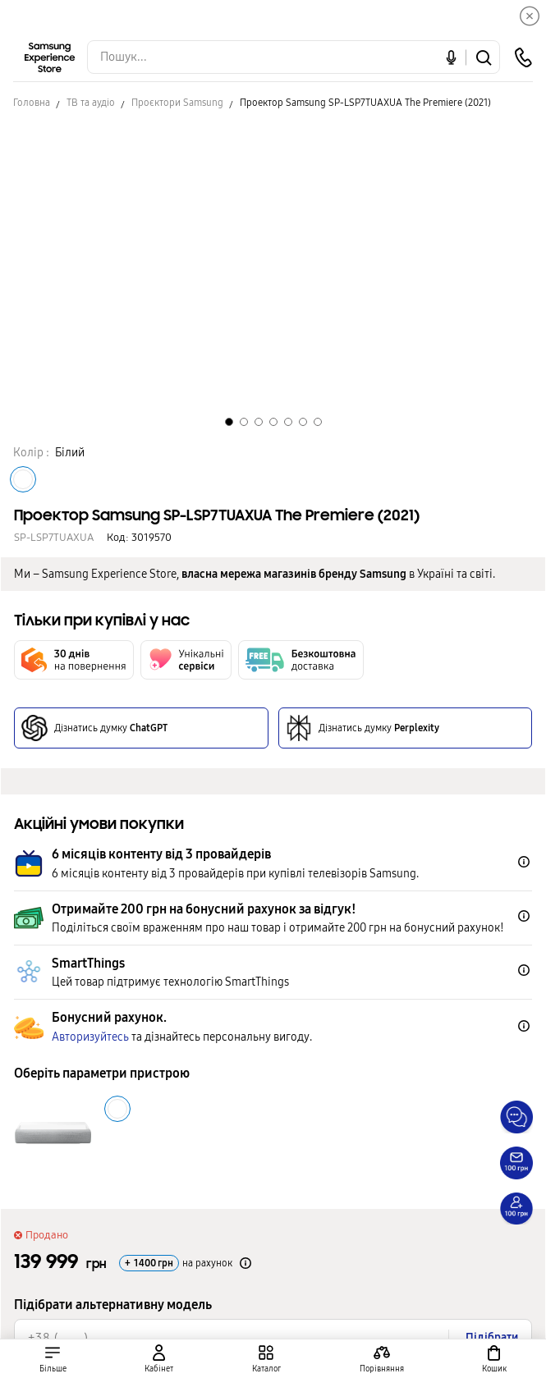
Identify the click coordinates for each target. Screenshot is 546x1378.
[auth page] (159, 1358)
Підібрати (492, 1337)
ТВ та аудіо (91, 102)
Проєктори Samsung (177, 102)
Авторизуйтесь (90, 1037)
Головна (31, 102)
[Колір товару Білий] (23, 479)
